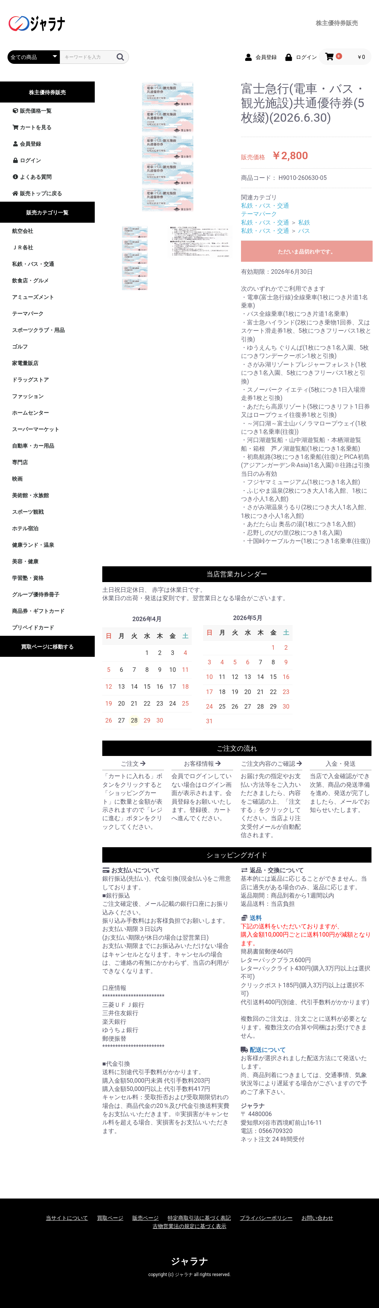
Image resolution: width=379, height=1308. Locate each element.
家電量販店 (25, 363)
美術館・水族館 (30, 495)
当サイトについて (67, 1218)
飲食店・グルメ (30, 281)
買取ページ (110, 1218)
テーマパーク (28, 314)
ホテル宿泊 (25, 528)
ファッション (28, 396)
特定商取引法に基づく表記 (199, 1218)
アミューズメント (33, 297)
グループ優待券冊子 (35, 594)
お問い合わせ (317, 1218)
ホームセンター (30, 413)
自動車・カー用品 (33, 446)
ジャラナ (189, 1261)
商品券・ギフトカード (38, 611)
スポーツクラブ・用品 (38, 330)
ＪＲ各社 (22, 247)
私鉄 (304, 222)
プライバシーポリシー (266, 1218)
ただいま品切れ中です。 (307, 252)
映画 (17, 479)
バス (304, 230)
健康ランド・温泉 (33, 545)
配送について (268, 1049)
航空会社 (22, 231)
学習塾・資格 (28, 578)
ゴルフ (20, 347)
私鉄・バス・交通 (33, 264)
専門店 (20, 462)
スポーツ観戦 (28, 512)
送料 (256, 918)
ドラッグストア (30, 380)
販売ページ (145, 1218)
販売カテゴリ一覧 (47, 213)
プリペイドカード (33, 628)
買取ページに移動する (47, 647)
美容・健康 (25, 561)
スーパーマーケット (35, 429)
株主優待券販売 (47, 92)
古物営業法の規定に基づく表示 (189, 1226)
